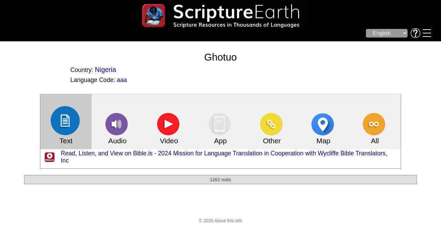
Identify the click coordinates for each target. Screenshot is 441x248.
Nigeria (105, 69)
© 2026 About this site (220, 220)
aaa (122, 79)
